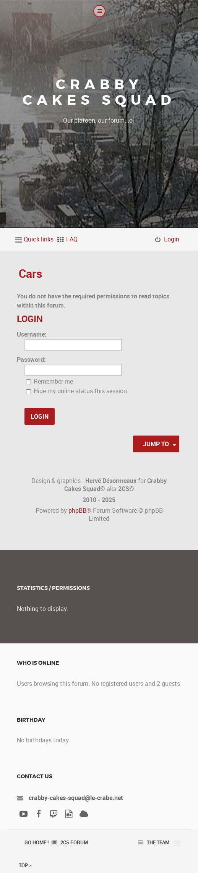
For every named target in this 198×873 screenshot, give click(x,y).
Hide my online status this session (76, 391)
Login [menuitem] (171, 239)
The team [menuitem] (158, 842)
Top (25, 865)
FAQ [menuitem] (72, 239)
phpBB (77, 510)
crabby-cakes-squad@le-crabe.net (76, 798)
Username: (32, 334)
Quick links (39, 239)
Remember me (49, 381)
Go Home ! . (38, 842)
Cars (30, 273)
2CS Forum (74, 842)
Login (30, 319)
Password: (31, 359)
